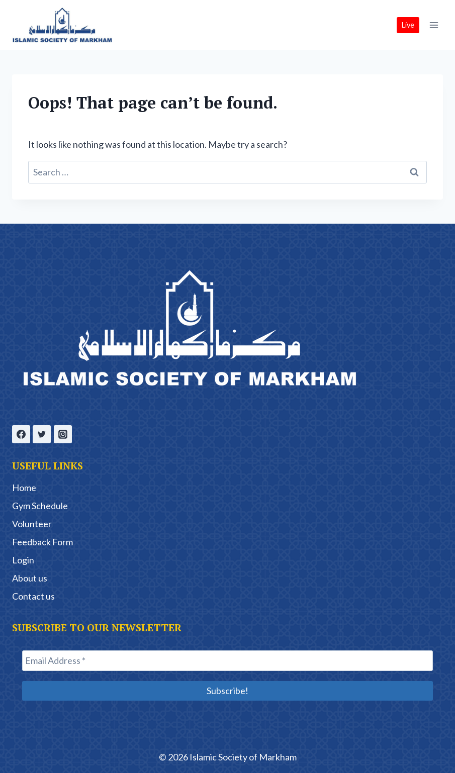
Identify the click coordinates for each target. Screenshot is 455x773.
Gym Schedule (40, 505)
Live (408, 25)
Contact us (33, 596)
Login (23, 559)
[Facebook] (21, 434)
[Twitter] (42, 434)
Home (24, 487)
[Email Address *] (227, 660)
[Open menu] (433, 25)
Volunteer (32, 523)
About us (29, 578)
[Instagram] (63, 434)
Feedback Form (42, 541)
